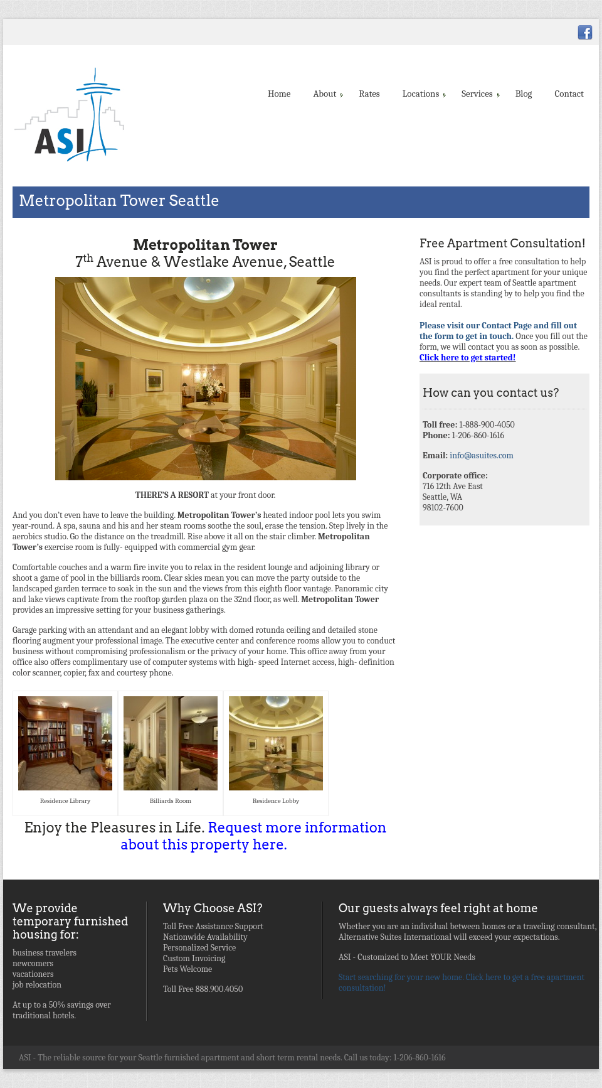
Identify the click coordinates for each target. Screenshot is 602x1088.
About (327, 93)
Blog (523, 93)
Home (279, 93)
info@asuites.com (482, 455)
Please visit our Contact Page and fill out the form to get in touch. (498, 331)
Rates (369, 93)
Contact (569, 93)
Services (479, 93)
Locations (424, 93)
